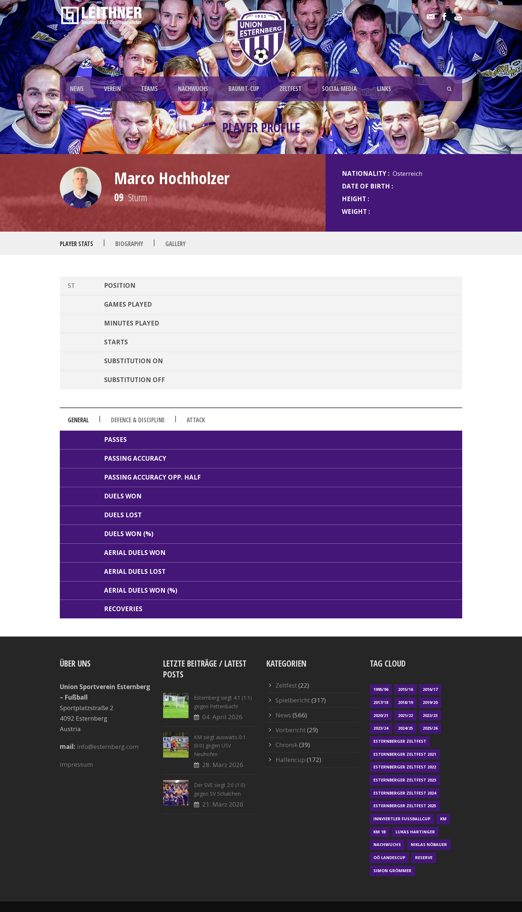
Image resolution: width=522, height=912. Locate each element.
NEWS (77, 88)
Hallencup (290, 759)
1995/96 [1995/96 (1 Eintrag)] (380, 689)
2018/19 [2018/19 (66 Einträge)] (405, 702)
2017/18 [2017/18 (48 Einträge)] (380, 702)
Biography (129, 243)
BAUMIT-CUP (243, 88)
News (283, 715)
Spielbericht (293, 700)
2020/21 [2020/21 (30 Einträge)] (380, 715)
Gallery (175, 243)
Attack (196, 420)
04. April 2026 (222, 717)
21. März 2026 (222, 804)
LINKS (384, 88)
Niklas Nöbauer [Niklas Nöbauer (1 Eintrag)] (429, 844)
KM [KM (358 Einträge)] (443, 818)
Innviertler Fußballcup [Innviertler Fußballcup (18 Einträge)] (401, 818)
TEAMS (149, 88)
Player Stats (76, 243)
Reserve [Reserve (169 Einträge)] (423, 857)
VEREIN (112, 88)
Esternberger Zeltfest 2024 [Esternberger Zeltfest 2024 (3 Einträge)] (404, 793)
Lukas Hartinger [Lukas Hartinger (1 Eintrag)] (415, 831)
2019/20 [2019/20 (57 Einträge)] (430, 702)
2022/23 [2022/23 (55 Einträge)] (430, 715)
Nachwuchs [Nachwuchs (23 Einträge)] (387, 844)
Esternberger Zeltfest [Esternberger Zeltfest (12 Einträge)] (399, 741)
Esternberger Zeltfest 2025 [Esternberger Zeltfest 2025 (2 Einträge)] (404, 805)
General (78, 420)
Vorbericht (291, 730)
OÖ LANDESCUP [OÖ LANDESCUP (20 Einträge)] (389, 857)
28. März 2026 (222, 764)
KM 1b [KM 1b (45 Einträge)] (379, 831)
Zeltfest (286, 685)
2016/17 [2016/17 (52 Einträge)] (430, 689)
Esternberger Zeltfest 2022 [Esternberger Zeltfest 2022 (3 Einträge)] (404, 767)
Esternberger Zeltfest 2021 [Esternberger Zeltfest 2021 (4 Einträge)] (404, 754)
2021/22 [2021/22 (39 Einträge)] (405, 715)
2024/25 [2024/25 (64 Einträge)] (405, 728)
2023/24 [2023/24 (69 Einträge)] (380, 728)
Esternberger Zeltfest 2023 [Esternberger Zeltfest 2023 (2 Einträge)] (404, 780)
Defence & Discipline (138, 420)
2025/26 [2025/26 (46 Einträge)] (430, 728)
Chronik (287, 745)
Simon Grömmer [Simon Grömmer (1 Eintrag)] (392, 870)
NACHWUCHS (193, 88)
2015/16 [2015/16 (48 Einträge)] (405, 689)
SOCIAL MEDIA (339, 88)
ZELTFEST (290, 88)
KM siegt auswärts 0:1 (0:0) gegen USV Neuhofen (220, 746)
